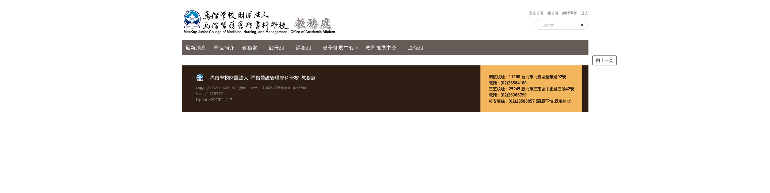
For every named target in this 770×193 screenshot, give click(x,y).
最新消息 (196, 47)
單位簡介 (224, 47)
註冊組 (277, 47)
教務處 (250, 47)
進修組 (416, 47)
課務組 (304, 47)
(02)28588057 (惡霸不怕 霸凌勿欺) (540, 101)
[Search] (561, 25)
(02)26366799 (514, 95)
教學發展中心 (338, 47)
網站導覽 (569, 13)
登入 (584, 13)
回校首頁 (536, 13)
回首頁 (553, 13)
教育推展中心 (381, 47)
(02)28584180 (514, 83)
